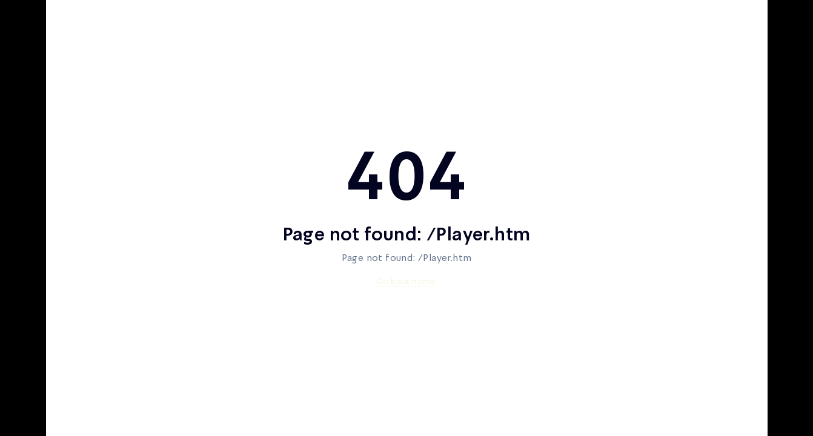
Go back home (406, 281)
